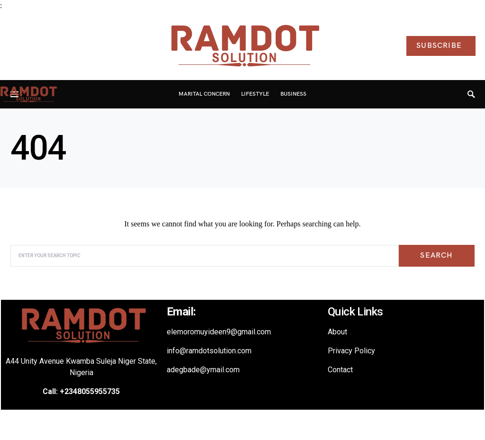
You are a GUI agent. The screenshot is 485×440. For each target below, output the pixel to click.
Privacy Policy (351, 350)
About (337, 331)
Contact (340, 369)
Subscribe (439, 45)
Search (436, 255)
